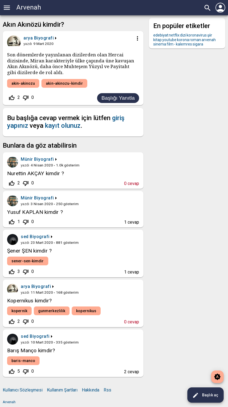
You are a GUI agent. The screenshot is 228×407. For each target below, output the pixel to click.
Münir (27, 159)
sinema (159, 44)
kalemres (184, 44)
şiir (209, 35)
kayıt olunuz (62, 125)
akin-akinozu (23, 83)
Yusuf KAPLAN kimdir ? (35, 212)
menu (7, 8)
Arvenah (28, 7)
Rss (107, 390)
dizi (183, 35)
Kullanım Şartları (62, 390)
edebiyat (160, 35)
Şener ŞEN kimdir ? (29, 251)
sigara (198, 44)
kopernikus (86, 311)
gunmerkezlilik (51, 311)
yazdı (27, 43)
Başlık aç (205, 395)
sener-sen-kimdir (27, 261)
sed (25, 236)
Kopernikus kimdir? (29, 300)
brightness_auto (217, 376)
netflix (174, 35)
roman (195, 40)
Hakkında (90, 390)
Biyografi (44, 38)
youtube (169, 40)
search (207, 8)
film (170, 44)
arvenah (209, 40)
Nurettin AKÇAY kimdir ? (35, 173)
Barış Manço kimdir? (31, 350)
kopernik (19, 311)
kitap (157, 40)
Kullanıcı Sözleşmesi (23, 390)
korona (183, 40)
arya (25, 286)
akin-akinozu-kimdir (64, 83)
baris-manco (23, 361)
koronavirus (197, 35)
